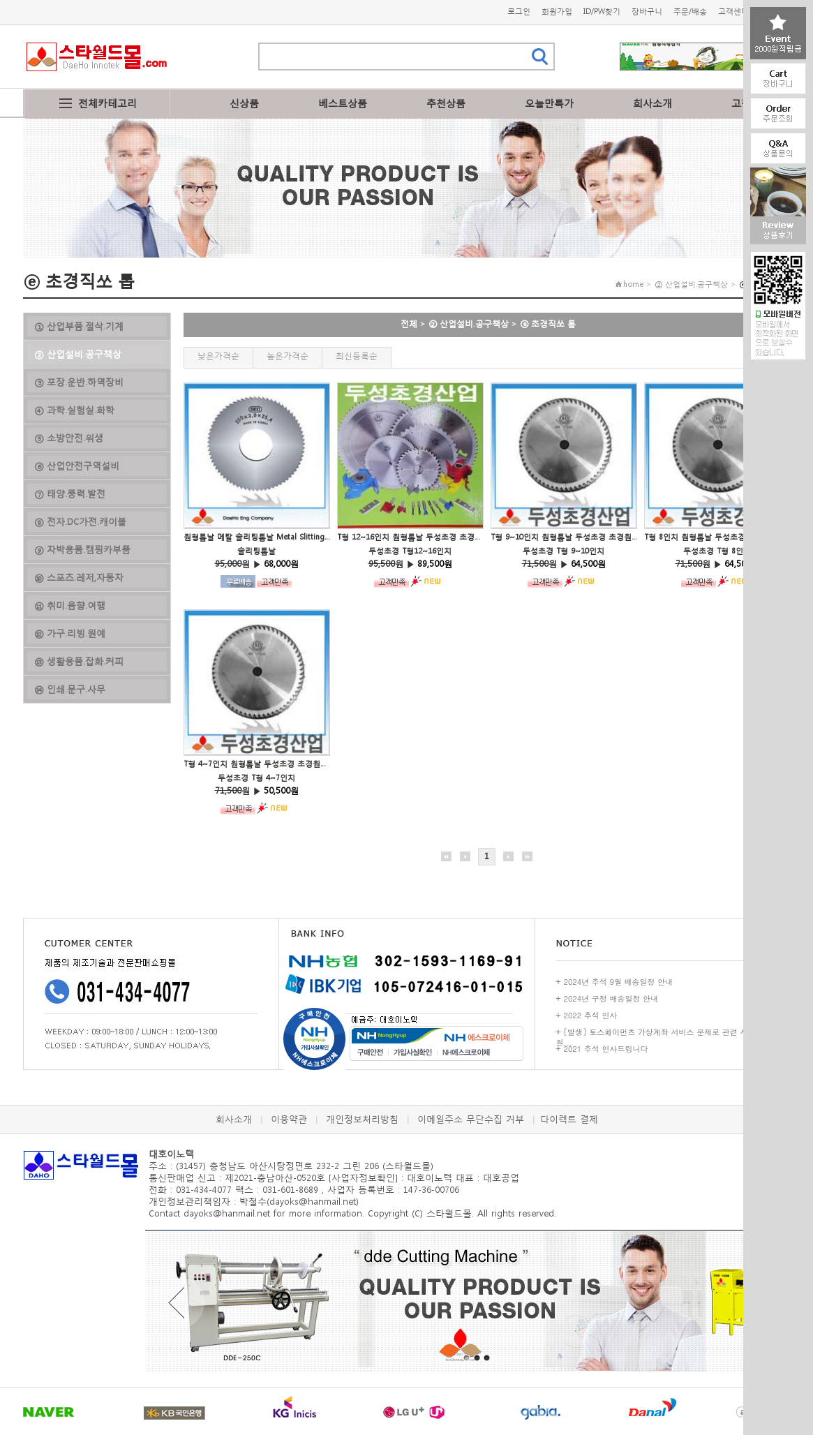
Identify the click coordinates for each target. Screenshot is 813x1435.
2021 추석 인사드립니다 (606, 1048)
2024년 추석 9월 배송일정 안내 (618, 981)
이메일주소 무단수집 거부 (470, 1119)
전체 (409, 323)
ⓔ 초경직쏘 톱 (548, 323)
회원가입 (557, 11)
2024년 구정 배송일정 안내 (611, 998)
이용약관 (289, 1119)
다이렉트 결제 (569, 1119)
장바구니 (647, 11)
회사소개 (652, 103)
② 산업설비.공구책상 (468, 323)
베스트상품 (342, 103)
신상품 (244, 103)
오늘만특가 (549, 103)
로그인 (518, 11)
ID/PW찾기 (601, 11)
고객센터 (733, 11)
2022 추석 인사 (591, 1015)
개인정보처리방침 (362, 1119)
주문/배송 (690, 11)
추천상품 (445, 103)
